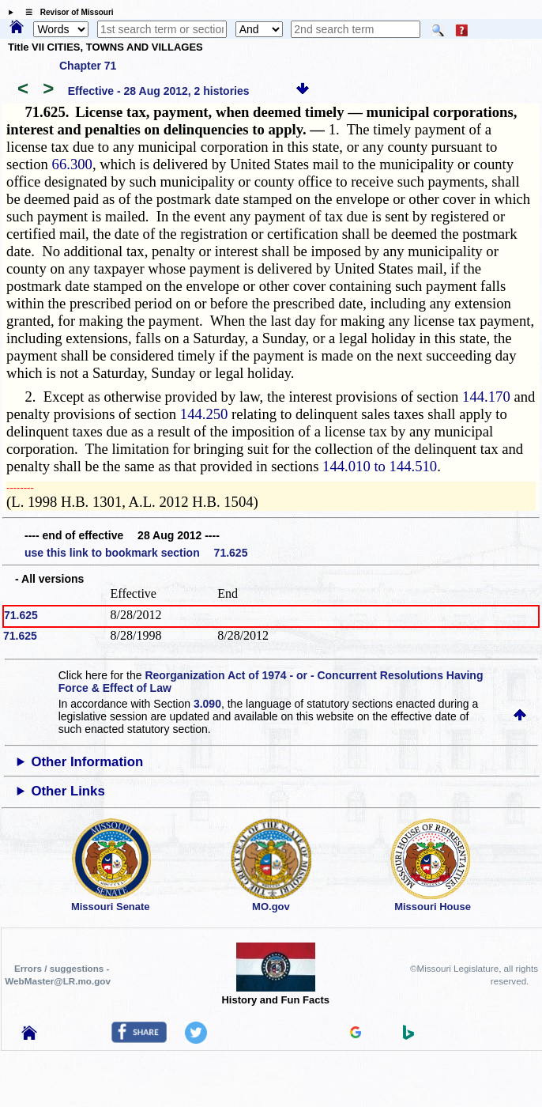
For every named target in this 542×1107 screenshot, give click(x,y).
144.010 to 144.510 (379, 466)
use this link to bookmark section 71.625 (135, 552)
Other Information (87, 761)
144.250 (204, 414)
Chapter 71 (87, 65)
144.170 (486, 396)
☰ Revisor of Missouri (65, 12)
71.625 (21, 615)
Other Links (67, 791)
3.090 (207, 703)
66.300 (72, 164)
